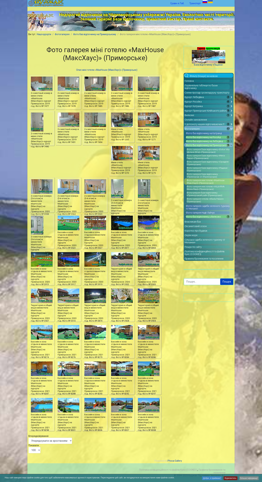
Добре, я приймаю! (210, 478)
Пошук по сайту (193, 247)
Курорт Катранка (194, 106)
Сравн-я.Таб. (177, 3)
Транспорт (195, 3)
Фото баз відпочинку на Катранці (204, 133)
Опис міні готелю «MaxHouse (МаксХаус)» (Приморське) (106, 70)
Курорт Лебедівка (194, 97)
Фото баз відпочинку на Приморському (207, 145)
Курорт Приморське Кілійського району (206, 110)
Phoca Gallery (175, 460)
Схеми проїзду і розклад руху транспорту (207, 92)
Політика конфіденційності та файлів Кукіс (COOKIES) (168, 469)
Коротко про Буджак (196, 230)
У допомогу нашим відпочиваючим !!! (204, 124)
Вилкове (189, 115)
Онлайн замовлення (196, 119)
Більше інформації (248, 478)
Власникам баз (193, 221)
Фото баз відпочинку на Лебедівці (204, 141)
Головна (189, 81)
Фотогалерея (192, 128)
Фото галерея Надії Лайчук (200, 212)
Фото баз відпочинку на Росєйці (203, 137)
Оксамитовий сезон (196, 226)
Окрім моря (191, 235)
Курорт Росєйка (193, 101)
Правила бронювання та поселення (204, 258)
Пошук (226, 281)
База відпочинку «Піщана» (208, 64)
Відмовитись (229, 478)
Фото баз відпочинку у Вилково (203, 216)
